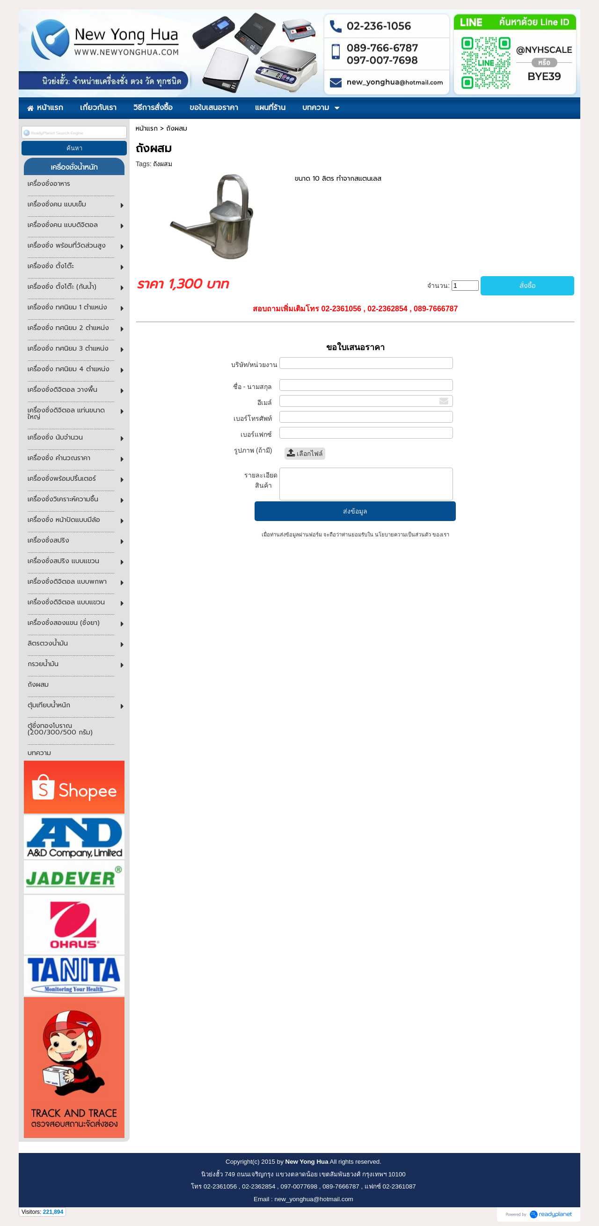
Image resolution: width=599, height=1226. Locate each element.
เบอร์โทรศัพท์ (256, 418)
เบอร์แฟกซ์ (258, 434)
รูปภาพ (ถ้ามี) (256, 450)
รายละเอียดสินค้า (261, 480)
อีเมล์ (267, 402)
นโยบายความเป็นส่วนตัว (402, 534)
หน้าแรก (147, 128)
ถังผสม (162, 164)
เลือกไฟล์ (305, 453)
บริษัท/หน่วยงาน (254, 369)
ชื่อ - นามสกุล (255, 386)
